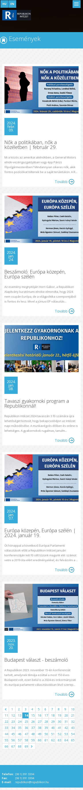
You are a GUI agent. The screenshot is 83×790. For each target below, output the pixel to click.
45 (13, 734)
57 (19, 740)
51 (53, 734)
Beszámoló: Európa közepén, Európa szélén (35, 274)
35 (19, 728)
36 (26, 728)
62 (53, 740)
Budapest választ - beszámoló (36, 659)
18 (53, 715)
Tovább (61, 181)
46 (19, 734)
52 (59, 734)
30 (59, 721)
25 (26, 721)
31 (66, 721)
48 (33, 734)
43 (73, 728)
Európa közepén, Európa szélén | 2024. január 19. (40, 533)
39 (46, 728)
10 (73, 709)
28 (46, 721)
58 (26, 740)
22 (6, 721)
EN (12, 4)
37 (33, 728)
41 (59, 728)
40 (53, 728)
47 (26, 734)
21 (73, 715)
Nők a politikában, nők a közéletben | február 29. (30, 144)
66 (6, 746)
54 (73, 734)
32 (73, 721)
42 (66, 728)
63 (59, 740)
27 (39, 721)
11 (6, 715)
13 (19, 715)
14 (26, 715)
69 (26, 746)
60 (39, 740)
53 (66, 734)
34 (13, 728)
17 (46, 715)
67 (13, 746)
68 (19, 746)
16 (39, 715)
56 (13, 740)
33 (6, 728)
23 (13, 721)
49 (39, 734)
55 (6, 740)
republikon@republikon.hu (32, 782)
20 (66, 715)
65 (73, 740)
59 (33, 740)
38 (39, 728)
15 (33, 715)
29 (53, 721)
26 (33, 721)
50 (46, 734)
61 (46, 740)
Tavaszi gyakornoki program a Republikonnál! (36, 403)
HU (4, 4)
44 (6, 734)
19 (59, 715)
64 (66, 740)
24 (19, 721)
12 (13, 715)
